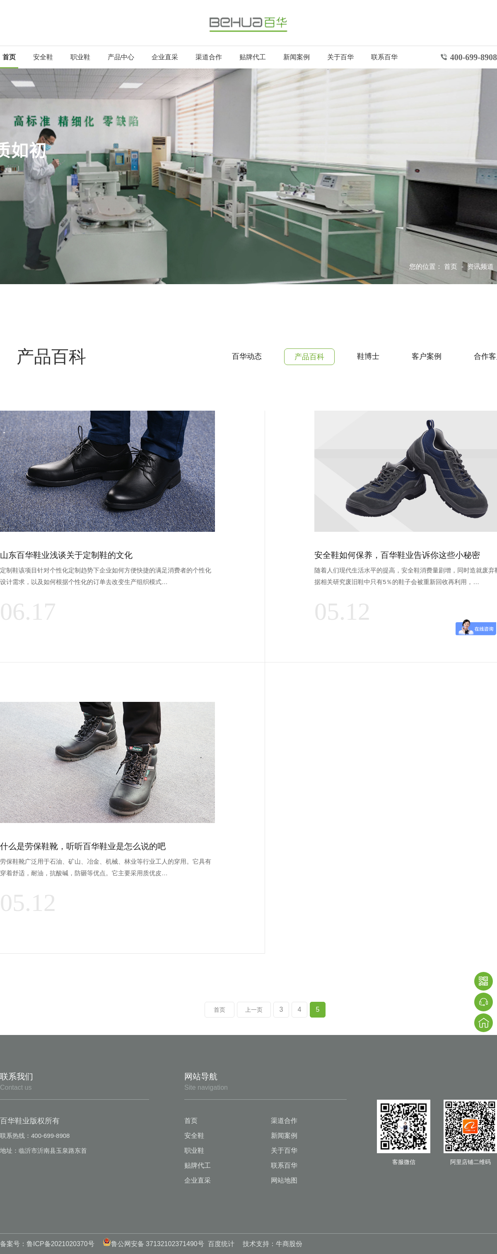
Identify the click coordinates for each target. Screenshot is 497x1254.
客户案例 (427, 356)
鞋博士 (368, 356)
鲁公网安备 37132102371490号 (153, 1243)
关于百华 (340, 57)
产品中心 (121, 57)
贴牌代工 (252, 57)
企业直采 (165, 57)
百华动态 (247, 356)
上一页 (254, 1009)
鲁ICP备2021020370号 (60, 1243)
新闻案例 (296, 57)
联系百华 (384, 57)
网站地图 (284, 1180)
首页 (9, 57)
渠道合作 (208, 57)
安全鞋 (43, 57)
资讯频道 (481, 266)
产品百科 (309, 357)
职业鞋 (80, 57)
